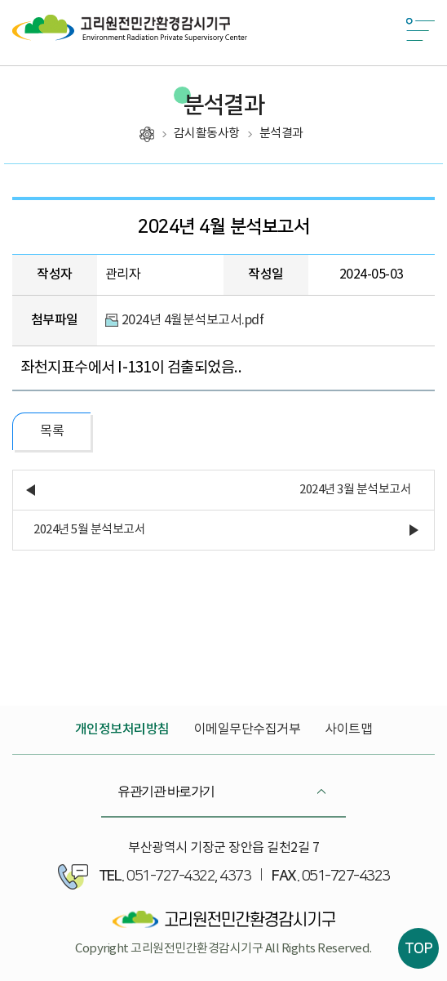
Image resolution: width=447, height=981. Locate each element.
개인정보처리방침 (122, 729)
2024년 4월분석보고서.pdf (193, 320)
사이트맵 (348, 729)
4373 (234, 876)
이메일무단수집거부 (247, 729)
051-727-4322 (170, 876)
